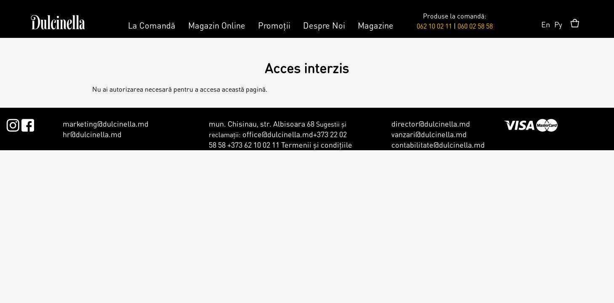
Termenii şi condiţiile (316, 144)
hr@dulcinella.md (92, 134)
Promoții (274, 25)
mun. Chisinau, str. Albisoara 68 (261, 123)
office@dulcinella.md (277, 134)
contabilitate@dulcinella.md (438, 144)
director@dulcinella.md (430, 123)
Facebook (27, 124)
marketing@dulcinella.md (106, 123)
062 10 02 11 (434, 25)
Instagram (12, 124)
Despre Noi (324, 25)
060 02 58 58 (475, 25)
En (545, 24)
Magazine (375, 25)
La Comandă (151, 25)
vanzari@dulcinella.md (429, 134)
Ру (558, 24)
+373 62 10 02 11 (253, 144)
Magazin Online (216, 25)
